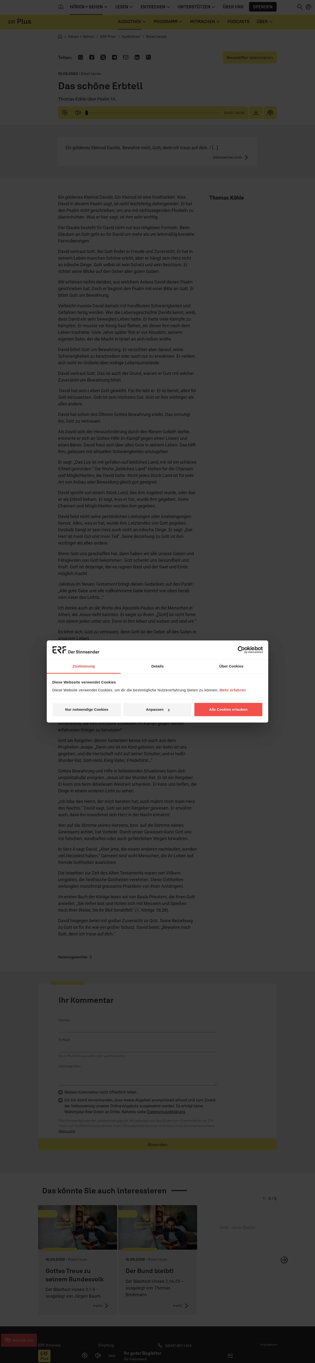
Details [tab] (157, 666)
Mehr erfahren (233, 690)
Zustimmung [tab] (84, 666)
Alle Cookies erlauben (228, 709)
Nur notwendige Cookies (87, 709)
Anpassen (158, 709)
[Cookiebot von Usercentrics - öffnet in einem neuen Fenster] (241, 649)
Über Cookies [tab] (231, 666)
